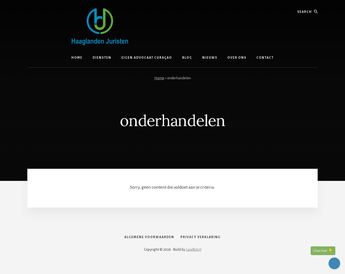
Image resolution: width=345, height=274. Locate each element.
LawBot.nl (193, 257)
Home (159, 78)
